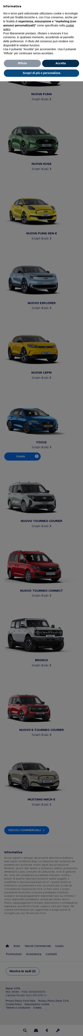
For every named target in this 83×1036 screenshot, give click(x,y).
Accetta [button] (61, 63)
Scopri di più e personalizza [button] (41, 73)
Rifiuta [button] (22, 63)
